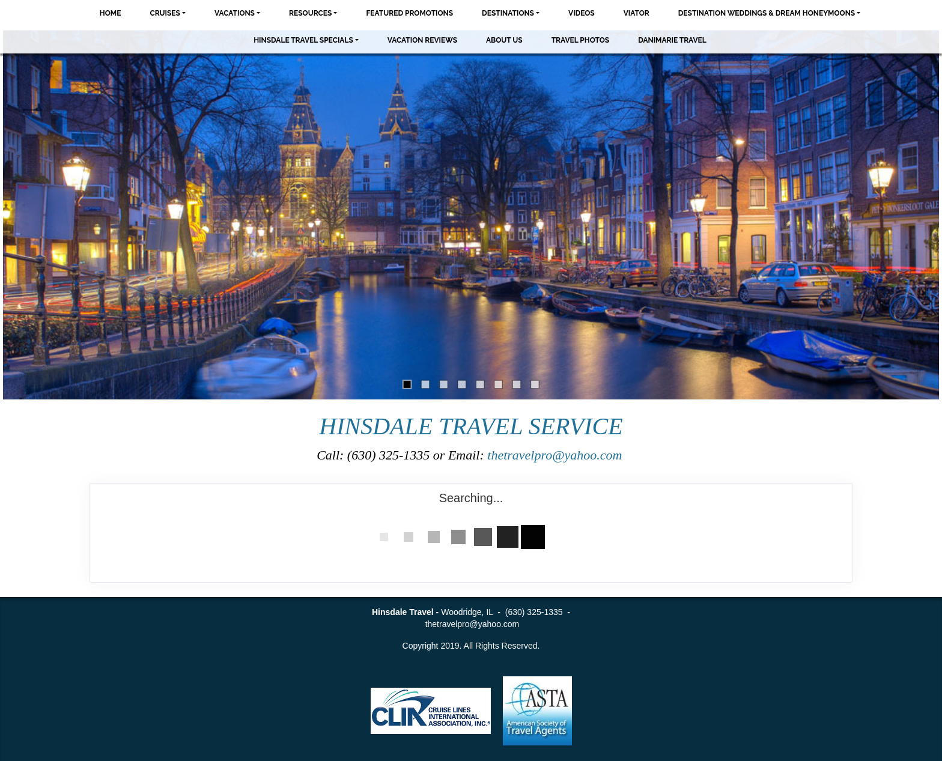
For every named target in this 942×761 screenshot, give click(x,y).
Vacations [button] (234, 13)
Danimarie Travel (672, 40)
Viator (636, 13)
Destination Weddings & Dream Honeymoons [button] (766, 13)
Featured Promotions (409, 13)
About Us (504, 40)
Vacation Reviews (422, 40)
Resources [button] (310, 13)
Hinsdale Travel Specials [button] (303, 40)
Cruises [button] (165, 13)
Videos (581, 13)
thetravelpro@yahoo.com (556, 454)
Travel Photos (581, 40)
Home (110, 13)
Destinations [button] (508, 13)
